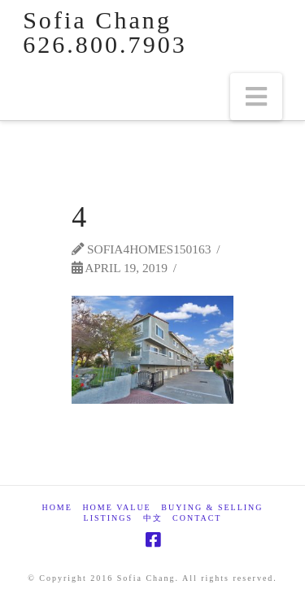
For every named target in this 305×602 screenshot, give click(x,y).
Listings (108, 517)
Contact (196, 517)
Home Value (116, 507)
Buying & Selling (212, 507)
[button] (256, 96)
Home (56, 507)
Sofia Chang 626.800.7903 (105, 32)
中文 (153, 517)
